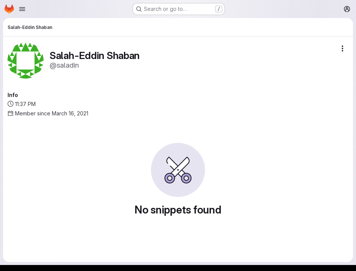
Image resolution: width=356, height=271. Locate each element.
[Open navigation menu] (22, 9)
